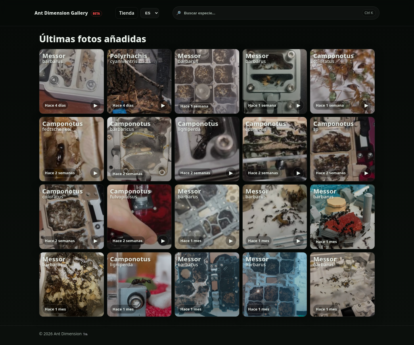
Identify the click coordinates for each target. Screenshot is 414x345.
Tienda (126, 13)
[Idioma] (149, 13)
